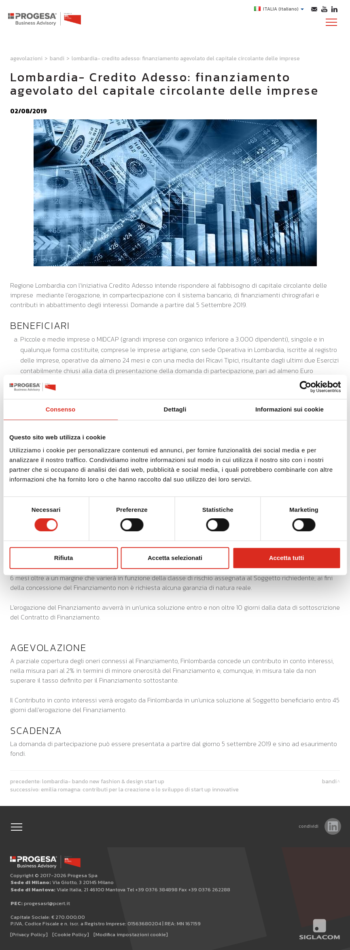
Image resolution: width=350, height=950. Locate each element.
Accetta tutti (286, 557)
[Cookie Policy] (70, 934)
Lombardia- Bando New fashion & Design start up (103, 781)
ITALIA (279, 9)
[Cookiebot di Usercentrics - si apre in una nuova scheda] (305, 387)
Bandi (57, 58)
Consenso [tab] (60, 409)
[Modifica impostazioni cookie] (130, 934)
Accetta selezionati (175, 557)
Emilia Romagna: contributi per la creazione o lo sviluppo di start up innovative (140, 789)
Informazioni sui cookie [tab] (289, 409)
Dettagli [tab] (175, 409)
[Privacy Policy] (29, 934)
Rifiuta (63, 557)
